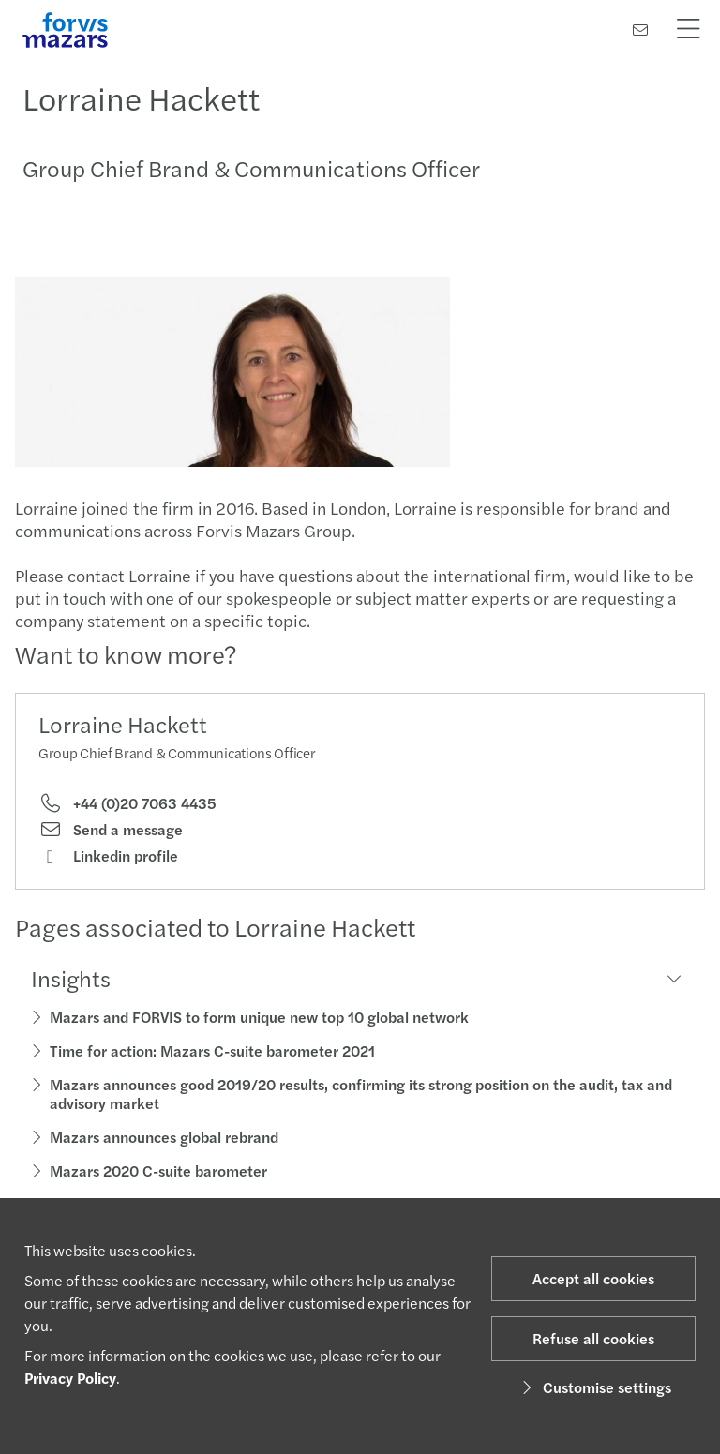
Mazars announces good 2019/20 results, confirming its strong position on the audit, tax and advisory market (361, 1098)
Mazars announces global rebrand (164, 1141)
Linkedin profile (108, 860)
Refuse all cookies (593, 1338)
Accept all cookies (593, 1278)
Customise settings (594, 1387)
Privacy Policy (70, 1377)
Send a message (110, 834)
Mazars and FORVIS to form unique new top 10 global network (259, 1021)
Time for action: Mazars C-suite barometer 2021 (212, 1055)
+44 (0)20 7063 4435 (127, 807)
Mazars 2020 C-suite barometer (158, 1175)
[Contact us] (640, 29)
